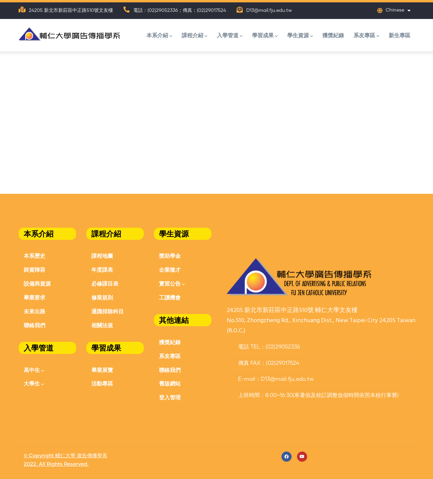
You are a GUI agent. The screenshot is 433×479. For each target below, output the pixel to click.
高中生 (34, 370)
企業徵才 (170, 269)
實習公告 (172, 284)
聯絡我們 (34, 325)
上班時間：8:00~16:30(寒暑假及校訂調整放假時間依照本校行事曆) (313, 395)
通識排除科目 (107, 311)
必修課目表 (104, 283)
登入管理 (170, 397)
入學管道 (230, 36)
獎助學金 (170, 255)
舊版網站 (170, 383)
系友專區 (366, 36)
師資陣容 (34, 269)
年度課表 (102, 269)
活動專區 (102, 383)
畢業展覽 (102, 370)
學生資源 (300, 36)
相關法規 (102, 325)
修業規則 (102, 297)
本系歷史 (34, 255)
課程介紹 (194, 36)
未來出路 (34, 311)
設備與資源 (37, 283)
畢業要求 (34, 297)
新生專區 (399, 35)
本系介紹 (159, 36)
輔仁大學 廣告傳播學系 (81, 455)
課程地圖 (102, 255)
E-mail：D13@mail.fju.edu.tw (270, 379)
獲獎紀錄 (333, 35)
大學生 (34, 384)
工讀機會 (170, 297)
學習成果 (265, 36)
